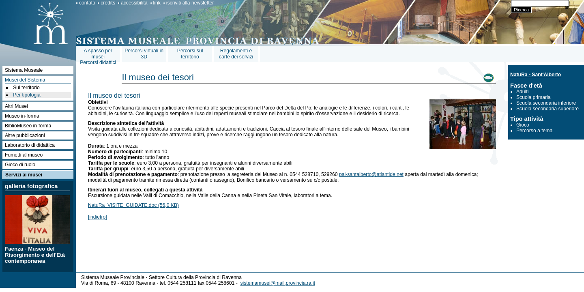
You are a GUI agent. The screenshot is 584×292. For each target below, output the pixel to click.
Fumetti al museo (24, 155)
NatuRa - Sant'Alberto (535, 74)
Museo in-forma (22, 116)
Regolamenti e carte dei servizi (236, 54)
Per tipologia (27, 95)
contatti (87, 3)
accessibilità (134, 3)
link (157, 3)
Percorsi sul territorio (190, 54)
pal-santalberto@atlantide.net (371, 174)
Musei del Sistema (25, 80)
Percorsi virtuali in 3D (144, 54)
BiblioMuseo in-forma (28, 126)
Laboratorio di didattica (30, 145)
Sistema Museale (24, 70)
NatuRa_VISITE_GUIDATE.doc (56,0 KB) (133, 205)
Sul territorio (26, 87)
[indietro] (97, 217)
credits (108, 3)
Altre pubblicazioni (25, 135)
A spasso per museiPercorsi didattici (98, 56)
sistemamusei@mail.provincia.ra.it (277, 283)
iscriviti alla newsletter (190, 3)
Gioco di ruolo (20, 164)
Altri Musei (16, 106)
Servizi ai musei (23, 175)
